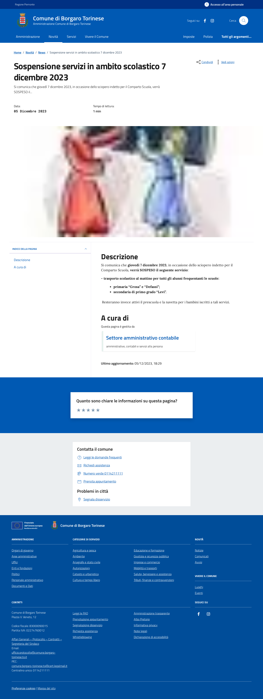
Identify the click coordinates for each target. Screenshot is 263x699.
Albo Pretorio (142, 619)
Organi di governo (22, 550)
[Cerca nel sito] (243, 20)
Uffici (15, 562)
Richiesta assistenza (85, 631)
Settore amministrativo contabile (142, 337)
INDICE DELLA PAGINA (50, 249)
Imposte (189, 36)
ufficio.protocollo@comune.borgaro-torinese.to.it (34, 654)
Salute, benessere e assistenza (153, 574)
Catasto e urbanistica (86, 574)
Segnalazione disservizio (87, 625)
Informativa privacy (146, 625)
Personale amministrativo (27, 580)
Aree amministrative (24, 556)
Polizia (208, 36)
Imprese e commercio (147, 562)
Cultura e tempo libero (86, 580)
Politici (16, 574)
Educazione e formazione (149, 550)
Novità (53, 36)
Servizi (71, 36)
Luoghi (199, 587)
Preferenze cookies (23, 688)
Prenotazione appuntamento (90, 619)
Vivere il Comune (96, 36)
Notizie (199, 550)
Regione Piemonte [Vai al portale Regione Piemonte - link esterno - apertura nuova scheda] (25, 4)
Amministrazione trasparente (152, 613)
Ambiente (79, 556)
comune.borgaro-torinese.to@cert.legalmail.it (39, 666)
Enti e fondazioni (22, 568)
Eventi (199, 593)
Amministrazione (28, 36)
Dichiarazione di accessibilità (151, 637)
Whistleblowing (82, 637)
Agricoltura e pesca (84, 550)
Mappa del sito (47, 688)
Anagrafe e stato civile (86, 562)
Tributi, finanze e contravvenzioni (154, 580)
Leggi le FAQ (80, 613)
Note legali (140, 631)
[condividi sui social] (204, 62)
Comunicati (202, 556)
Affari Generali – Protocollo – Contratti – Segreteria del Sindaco (37, 641)
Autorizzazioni (81, 568)
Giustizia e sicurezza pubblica (151, 556)
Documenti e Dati (22, 586)
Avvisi (198, 562)
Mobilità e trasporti (145, 568)
